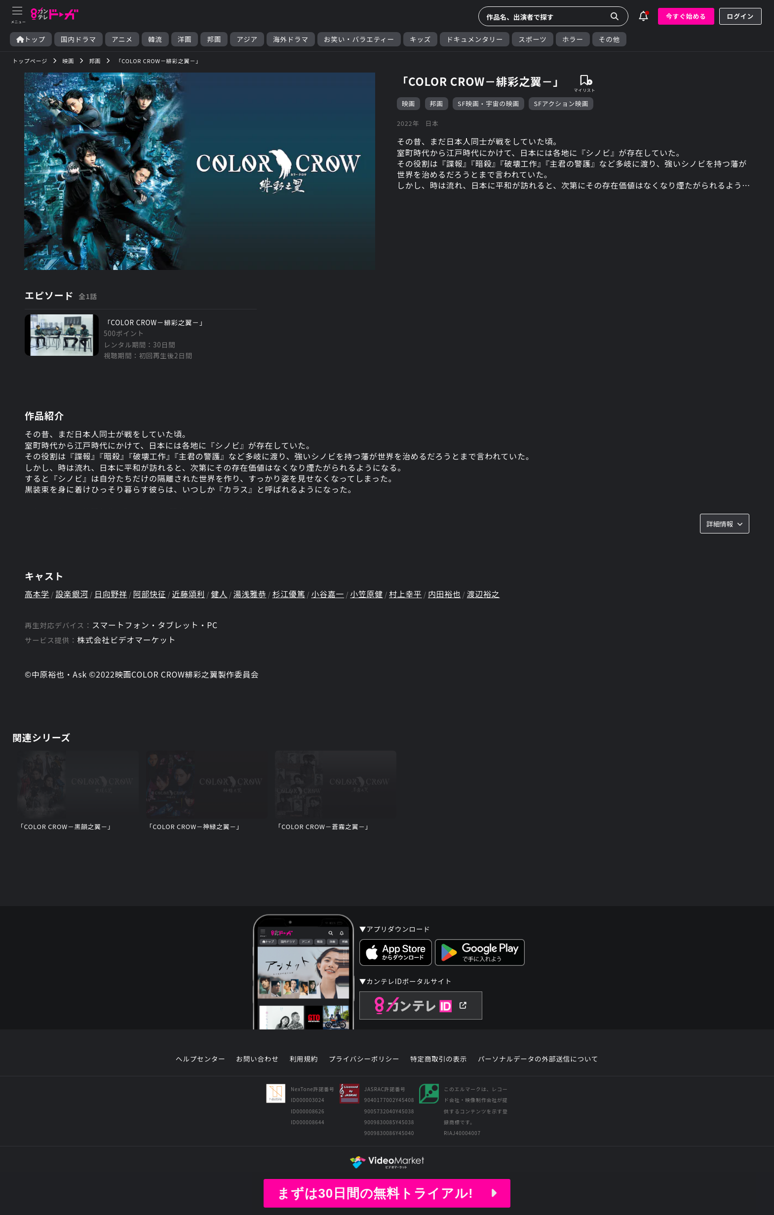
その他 (609, 39)
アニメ (122, 39)
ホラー (572, 39)
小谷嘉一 (329, 594)
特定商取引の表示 (438, 1060)
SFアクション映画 (561, 103)
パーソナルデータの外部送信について (538, 1060)
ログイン (740, 16)
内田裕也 (447, 594)
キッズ (420, 39)
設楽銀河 (72, 594)
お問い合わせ (257, 1060)
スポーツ (532, 39)
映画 (408, 103)
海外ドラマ (291, 39)
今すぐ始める (686, 16)
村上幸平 (408, 594)
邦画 (214, 39)
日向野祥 (111, 594)
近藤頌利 (189, 594)
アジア (247, 39)
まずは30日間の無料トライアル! (387, 1193)
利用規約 (303, 1060)
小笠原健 (369, 594)
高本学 (37, 594)
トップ (30, 39)
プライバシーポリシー (364, 1060)
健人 (220, 594)
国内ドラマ (78, 39)
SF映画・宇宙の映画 (488, 103)
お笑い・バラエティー (359, 39)
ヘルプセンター (201, 1060)
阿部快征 (150, 594)
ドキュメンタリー (474, 39)
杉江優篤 (290, 594)
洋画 (185, 39)
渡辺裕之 (486, 594)
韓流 (155, 39)
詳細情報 (724, 524)
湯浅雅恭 (251, 594)
